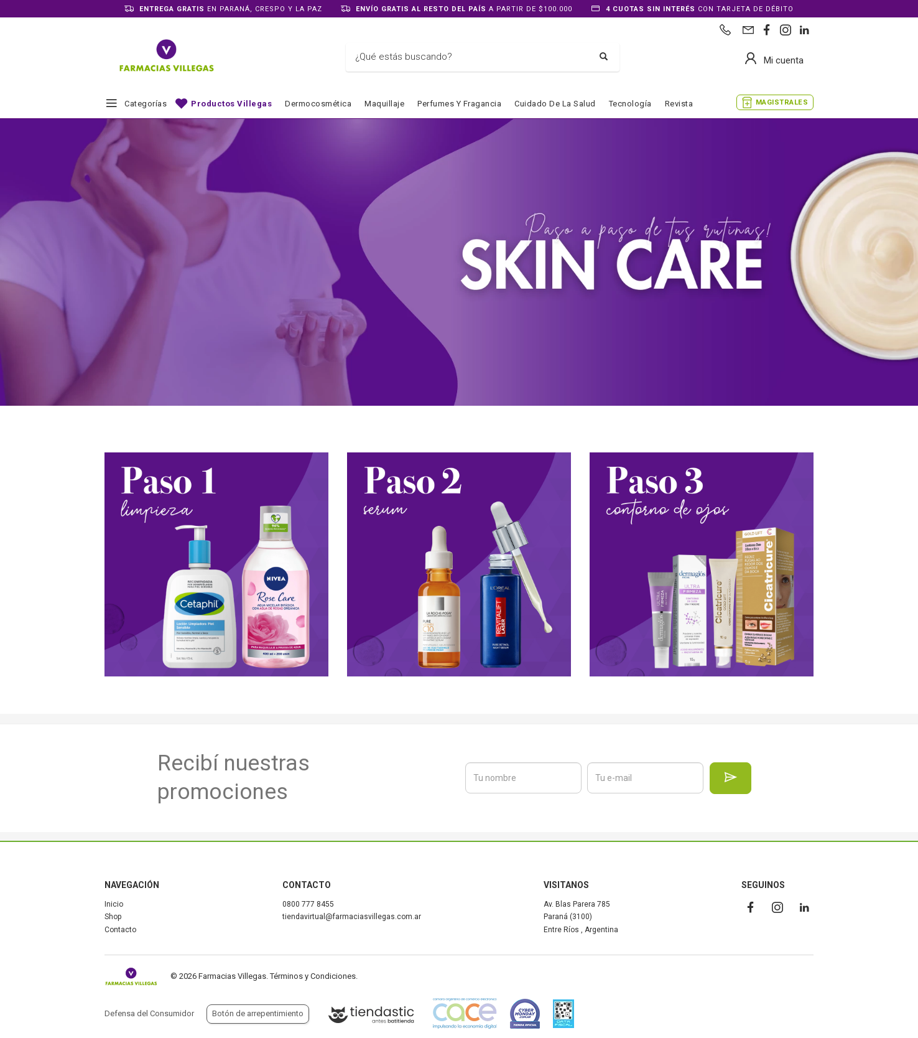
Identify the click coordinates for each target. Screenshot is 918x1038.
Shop (112, 916)
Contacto (120, 929)
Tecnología (630, 103)
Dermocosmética (318, 103)
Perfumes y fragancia (459, 103)
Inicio (113, 904)
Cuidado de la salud (555, 103)
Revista (679, 103)
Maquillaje (384, 103)
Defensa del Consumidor (149, 1013)
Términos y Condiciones (313, 976)
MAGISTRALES (782, 102)
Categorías (145, 103)
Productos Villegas (231, 103)
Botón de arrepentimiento (258, 1013)
